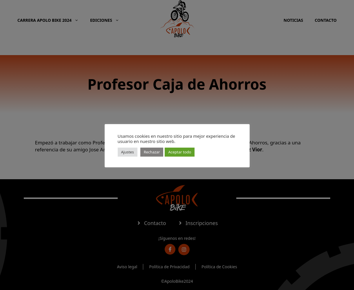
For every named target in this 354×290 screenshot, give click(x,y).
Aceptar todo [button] (179, 152)
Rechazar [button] (152, 152)
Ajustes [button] (127, 152)
